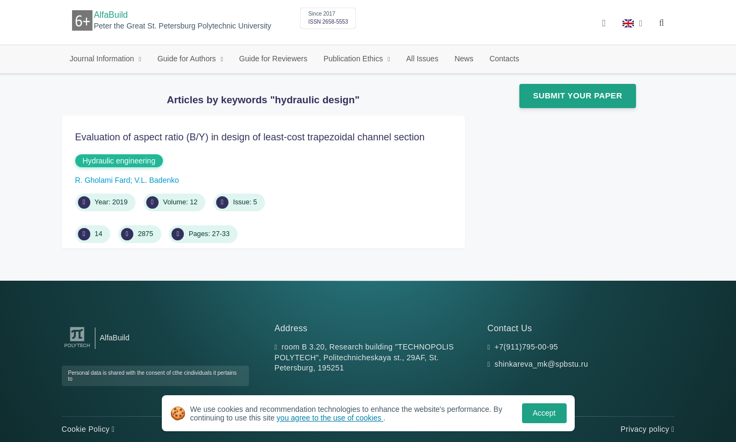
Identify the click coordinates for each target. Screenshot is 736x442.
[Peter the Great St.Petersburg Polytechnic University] (77, 347)
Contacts (504, 58)
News (463, 58)
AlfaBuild (111, 14)
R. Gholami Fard (103, 180)
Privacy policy (647, 429)
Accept (544, 413)
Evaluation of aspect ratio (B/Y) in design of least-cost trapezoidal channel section (250, 137)
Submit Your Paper (578, 95)
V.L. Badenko (156, 180)
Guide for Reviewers (273, 58)
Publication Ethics (354, 58)
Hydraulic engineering (119, 160)
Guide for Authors (188, 58)
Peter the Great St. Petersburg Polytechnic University (182, 26)
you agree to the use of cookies (330, 418)
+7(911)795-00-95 (526, 347)
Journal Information (103, 58)
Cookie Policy (88, 429)
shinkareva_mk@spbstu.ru (541, 364)
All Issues (422, 58)
